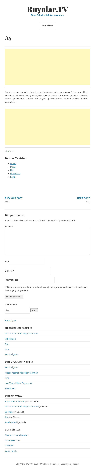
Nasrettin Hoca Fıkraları (16, 435)
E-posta (9, 270)
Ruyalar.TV (47, 9)
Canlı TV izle (11, 451)
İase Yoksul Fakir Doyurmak (18, 383)
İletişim (76, 464)
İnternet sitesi (11, 279)
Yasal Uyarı (10, 320)
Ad (7, 261)
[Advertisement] (47, 67)
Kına (7, 349)
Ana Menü (47, 25)
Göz (7, 344)
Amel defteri (11, 422)
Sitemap (55, 464)
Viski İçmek (10, 338)
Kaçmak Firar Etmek (14, 401)
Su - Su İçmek (11, 354)
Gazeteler (9, 445)
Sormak (9, 411)
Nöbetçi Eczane (12, 440)
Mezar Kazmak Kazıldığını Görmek (21, 333)
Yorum (9, 226)
